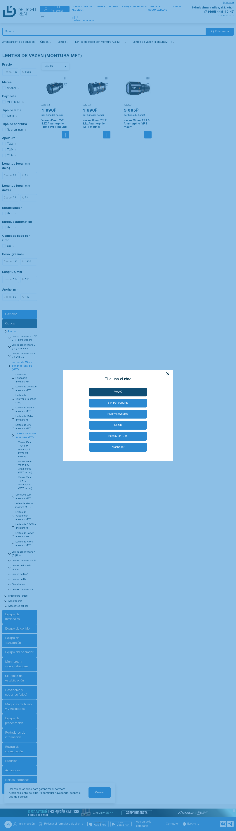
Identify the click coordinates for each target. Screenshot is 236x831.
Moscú (118, 392)
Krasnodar (118, 447)
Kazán (118, 425)
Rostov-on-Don (118, 436)
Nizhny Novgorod (118, 414)
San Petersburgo (118, 403)
